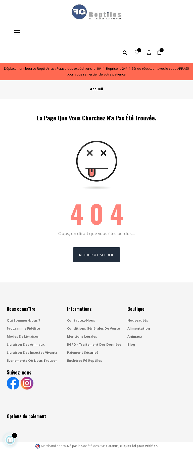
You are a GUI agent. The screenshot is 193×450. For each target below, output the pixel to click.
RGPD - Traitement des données (94, 324)
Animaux (134, 316)
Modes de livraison (23, 316)
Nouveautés (137, 300)
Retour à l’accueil (96, 235)
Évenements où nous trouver (32, 340)
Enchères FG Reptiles (84, 340)
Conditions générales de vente (93, 308)
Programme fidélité (23, 308)
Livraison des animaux (26, 324)
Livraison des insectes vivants (32, 332)
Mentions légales (82, 316)
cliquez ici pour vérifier (138, 426)
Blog (131, 324)
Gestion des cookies (132, 441)
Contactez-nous (81, 300)
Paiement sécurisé (82, 332)
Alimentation (138, 308)
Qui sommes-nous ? (23, 300)
